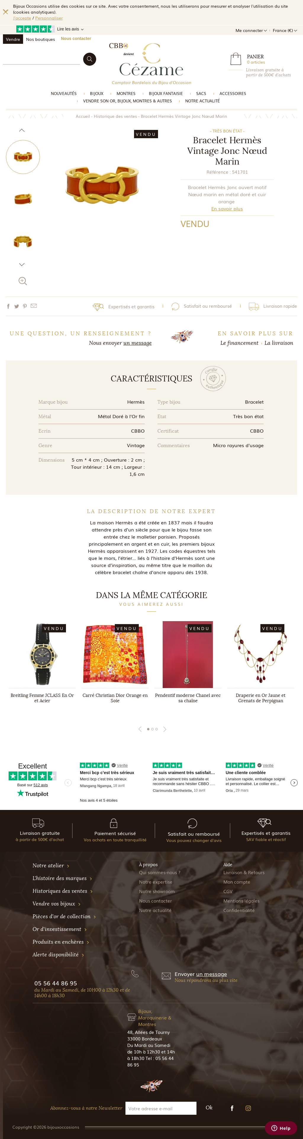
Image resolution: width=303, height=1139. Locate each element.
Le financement (239, 343)
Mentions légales (241, 900)
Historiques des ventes (63, 891)
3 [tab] (156, 729)
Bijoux (96, 93)
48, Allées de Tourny (148, 1032)
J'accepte (22, 18)
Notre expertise (156, 881)
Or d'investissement (60, 929)
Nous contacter (76, 38)
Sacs (201, 93)
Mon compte (236, 881)
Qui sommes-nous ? (159, 872)
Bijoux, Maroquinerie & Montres (154, 1017)
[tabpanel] (42, 668)
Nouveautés (64, 93)
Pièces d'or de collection (64, 916)
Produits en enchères (61, 942)
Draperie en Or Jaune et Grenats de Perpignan (261, 698)
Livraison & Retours (244, 872)
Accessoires (233, 93)
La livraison (279, 343)
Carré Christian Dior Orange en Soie (115, 698)
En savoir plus (227, 208)
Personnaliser (49, 18)
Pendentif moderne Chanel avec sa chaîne (188, 698)
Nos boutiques (40, 39)
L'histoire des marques (62, 878)
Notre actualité (202, 101)
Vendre (13, 39)
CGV (228, 891)
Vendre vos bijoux (57, 903)
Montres (126, 93)
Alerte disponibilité (58, 954)
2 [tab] (152, 729)
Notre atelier (51, 865)
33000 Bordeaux (144, 1038)
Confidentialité (239, 910)
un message (137, 343)
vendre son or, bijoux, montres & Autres (127, 101)
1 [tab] (148, 729)
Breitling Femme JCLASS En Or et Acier (42, 698)
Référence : (219, 171)
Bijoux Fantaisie (166, 93)
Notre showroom (157, 891)
